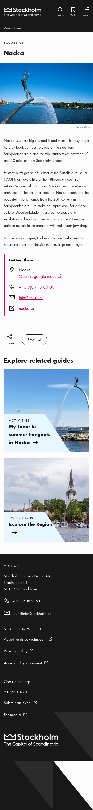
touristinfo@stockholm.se (31, 613)
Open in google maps (40, 277)
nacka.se (26, 308)
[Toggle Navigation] (86, 9)
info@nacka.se (31, 297)
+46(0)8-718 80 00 (36, 287)
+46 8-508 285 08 (28, 600)
